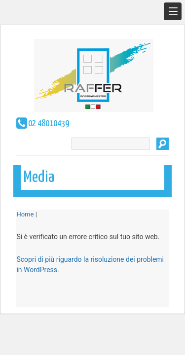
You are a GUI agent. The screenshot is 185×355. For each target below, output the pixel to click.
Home (25, 214)
